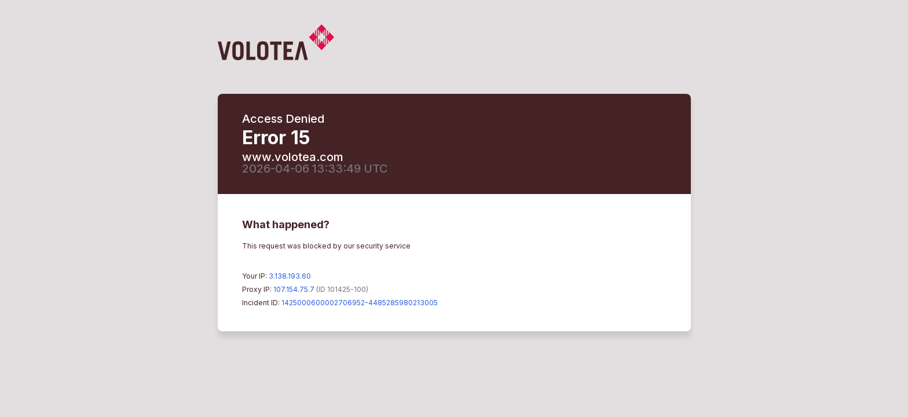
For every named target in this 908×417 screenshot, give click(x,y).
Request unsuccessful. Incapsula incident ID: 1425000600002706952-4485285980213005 (454, 208)
